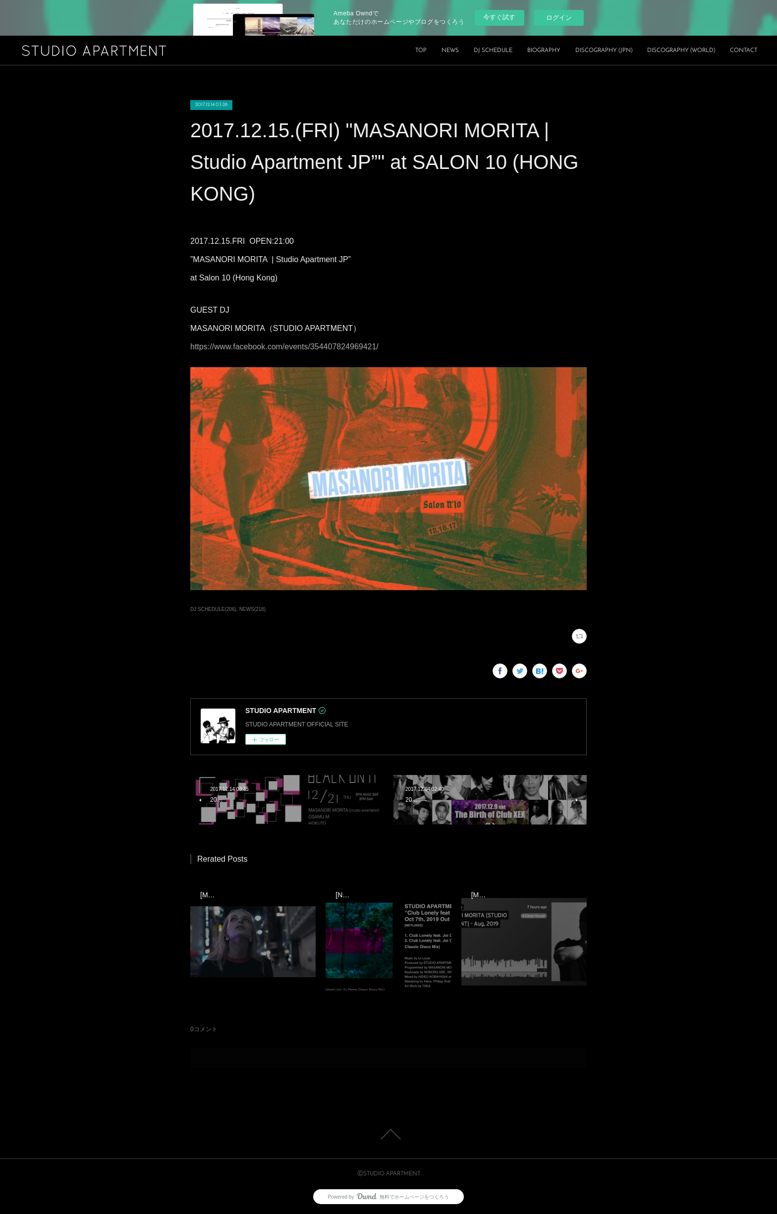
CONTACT (743, 51)
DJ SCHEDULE (493, 51)
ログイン (559, 17)
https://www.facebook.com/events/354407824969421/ (284, 346)
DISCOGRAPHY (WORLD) (681, 51)
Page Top (388, 1134)
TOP (421, 51)
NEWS (450, 51)
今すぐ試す (499, 17)
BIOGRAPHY (543, 51)
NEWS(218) (252, 609)
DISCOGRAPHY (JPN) (603, 51)
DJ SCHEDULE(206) (213, 609)
